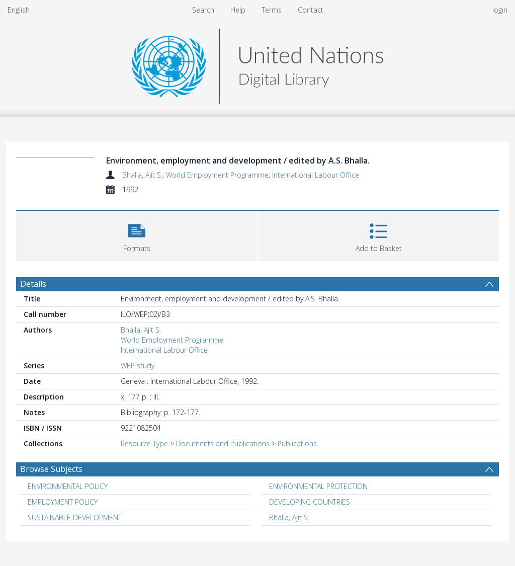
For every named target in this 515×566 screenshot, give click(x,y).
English (19, 10)
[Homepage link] (257, 63)
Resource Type (144, 443)
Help (237, 10)
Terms (272, 10)
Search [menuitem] (203, 10)
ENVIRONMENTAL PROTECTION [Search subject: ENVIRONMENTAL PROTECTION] (318, 486)
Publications (297, 443)
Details (33, 283)
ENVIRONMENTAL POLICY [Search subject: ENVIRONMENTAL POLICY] (68, 486)
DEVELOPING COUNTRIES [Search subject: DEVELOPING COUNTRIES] (309, 502)
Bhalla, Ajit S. (142, 175)
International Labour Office (315, 175)
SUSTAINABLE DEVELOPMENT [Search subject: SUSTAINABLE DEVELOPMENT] (75, 517)
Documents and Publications (223, 443)
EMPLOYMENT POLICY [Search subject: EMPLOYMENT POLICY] (63, 502)
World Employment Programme (217, 175)
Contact (310, 10)
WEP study (137, 365)
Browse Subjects (51, 468)
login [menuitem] (499, 10)
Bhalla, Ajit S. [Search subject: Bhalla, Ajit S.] (289, 517)
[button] (136, 235)
